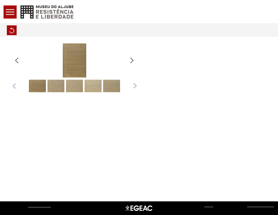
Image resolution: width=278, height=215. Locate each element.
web (208, 205)
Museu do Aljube (39, 206)
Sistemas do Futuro (260, 205)
